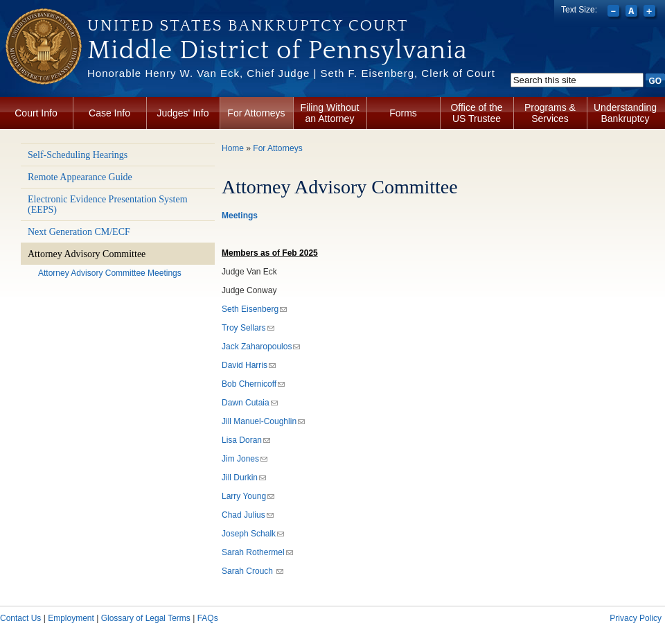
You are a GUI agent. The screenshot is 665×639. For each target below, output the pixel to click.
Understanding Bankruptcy (625, 113)
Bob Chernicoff (253, 384)
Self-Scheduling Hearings (77, 155)
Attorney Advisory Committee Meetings (109, 273)
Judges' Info (183, 113)
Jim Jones (244, 459)
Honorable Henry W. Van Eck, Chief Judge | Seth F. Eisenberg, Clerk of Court (291, 73)
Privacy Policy (636, 618)
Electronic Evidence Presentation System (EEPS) (108, 204)
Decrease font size (615, 12)
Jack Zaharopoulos (261, 346)
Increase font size (651, 12)
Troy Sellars (248, 328)
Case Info (109, 113)
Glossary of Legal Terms (145, 618)
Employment (71, 618)
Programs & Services (550, 113)
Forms (403, 113)
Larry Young (248, 496)
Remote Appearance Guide (80, 177)
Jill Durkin (244, 477)
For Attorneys (256, 113)
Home (233, 148)
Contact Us (20, 618)
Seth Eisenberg (254, 309)
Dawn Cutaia (250, 403)
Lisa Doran (246, 440)
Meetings (240, 215)
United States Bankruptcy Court (247, 26)
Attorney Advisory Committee (86, 254)
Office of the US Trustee (476, 113)
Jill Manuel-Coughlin (263, 421)
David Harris (249, 365)
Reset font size (633, 12)
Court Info (36, 113)
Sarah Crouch (252, 571)
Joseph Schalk (253, 534)
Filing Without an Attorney (330, 113)
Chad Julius (248, 515)
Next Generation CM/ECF (79, 232)
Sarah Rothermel (257, 552)
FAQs (207, 618)
